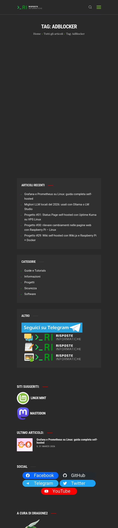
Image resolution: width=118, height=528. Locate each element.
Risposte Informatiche (61, 511)
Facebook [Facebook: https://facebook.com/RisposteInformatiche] (39, 430)
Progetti (29, 237)
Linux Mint (31, 353)
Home (37, 33)
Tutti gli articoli (53, 33)
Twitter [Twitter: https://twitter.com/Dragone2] (74, 438)
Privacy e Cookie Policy (59, 515)
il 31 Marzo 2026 (46, 401)
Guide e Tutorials (35, 225)
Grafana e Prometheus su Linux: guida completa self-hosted (67, 396)
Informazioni (32, 231)
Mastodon (31, 368)
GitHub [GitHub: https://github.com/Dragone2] (74, 430)
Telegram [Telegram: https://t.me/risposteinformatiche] (39, 438)
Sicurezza (30, 243)
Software (30, 248)
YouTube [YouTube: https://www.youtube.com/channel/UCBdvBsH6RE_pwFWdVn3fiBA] (57, 446)
